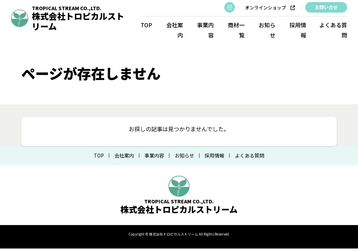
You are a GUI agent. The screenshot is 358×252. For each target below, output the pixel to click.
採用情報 (297, 30)
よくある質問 (333, 30)
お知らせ (267, 30)
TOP (146, 25)
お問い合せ (326, 7)
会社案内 (174, 30)
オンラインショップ (270, 7)
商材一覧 (236, 30)
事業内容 (205, 30)
